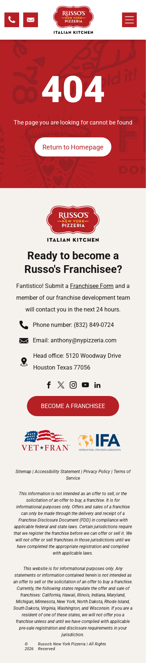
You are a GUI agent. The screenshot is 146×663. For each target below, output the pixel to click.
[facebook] (49, 386)
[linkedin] (97, 386)
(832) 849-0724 (94, 324)
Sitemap (23, 471)
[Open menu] (129, 19)
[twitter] (61, 386)
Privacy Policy (96, 471)
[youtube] (85, 386)
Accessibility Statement (57, 471)
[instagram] (73, 386)
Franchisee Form (92, 285)
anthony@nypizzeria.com (84, 340)
